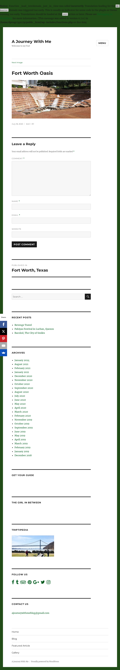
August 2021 (21, 364)
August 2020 (22, 392)
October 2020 (22, 384)
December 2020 (23, 376)
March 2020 (21, 411)
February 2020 (23, 415)
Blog (14, 638)
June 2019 (20, 431)
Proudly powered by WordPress (45, 661)
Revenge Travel (23, 325)
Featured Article (21, 645)
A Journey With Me (31, 41)
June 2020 (20, 399)
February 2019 (22, 447)
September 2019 (24, 427)
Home (15, 631)
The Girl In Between (26, 502)
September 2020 (24, 388)
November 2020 (23, 380)
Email (16, 215)
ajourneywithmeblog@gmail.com (30, 613)
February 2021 (22, 368)
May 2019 (20, 435)
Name (16, 201)
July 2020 (20, 395)
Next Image (17, 62)
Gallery (15, 652)
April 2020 (20, 407)
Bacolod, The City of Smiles (30, 332)
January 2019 (22, 451)
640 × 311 (30, 124)
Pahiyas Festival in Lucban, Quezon (34, 328)
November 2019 (23, 419)
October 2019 (22, 423)
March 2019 (21, 443)
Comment (18, 158)
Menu (102, 43)
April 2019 (20, 439)
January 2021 (22, 372)
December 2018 (23, 455)
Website (16, 229)
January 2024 (22, 360)
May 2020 (20, 403)
